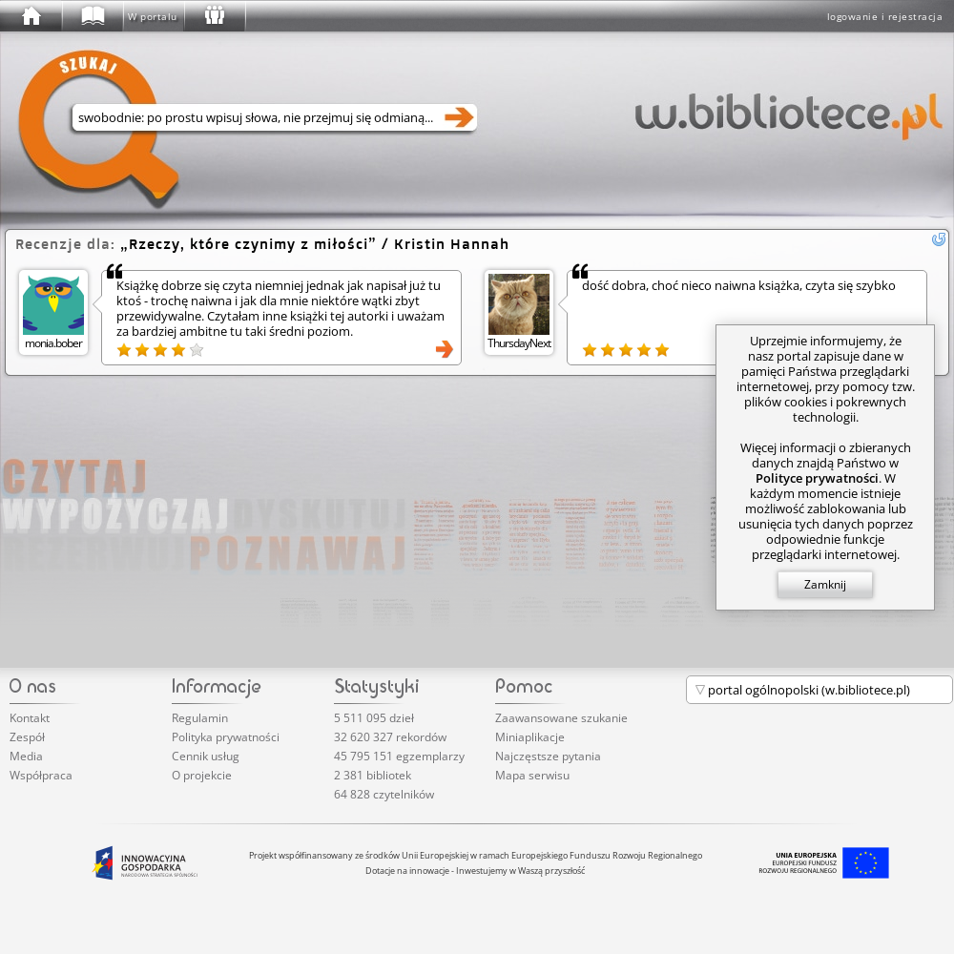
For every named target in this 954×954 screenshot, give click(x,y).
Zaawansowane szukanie (561, 718)
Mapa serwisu (532, 775)
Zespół (27, 737)
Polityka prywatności (226, 737)
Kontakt (30, 718)
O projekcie (202, 775)
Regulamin (200, 718)
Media (26, 756)
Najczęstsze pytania (548, 756)
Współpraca (41, 775)
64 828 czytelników (384, 794)
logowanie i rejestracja (885, 16)
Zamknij (825, 584)
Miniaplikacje (530, 737)
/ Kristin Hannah (314, 244)
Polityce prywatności (817, 478)
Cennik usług (205, 756)
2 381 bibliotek (372, 775)
